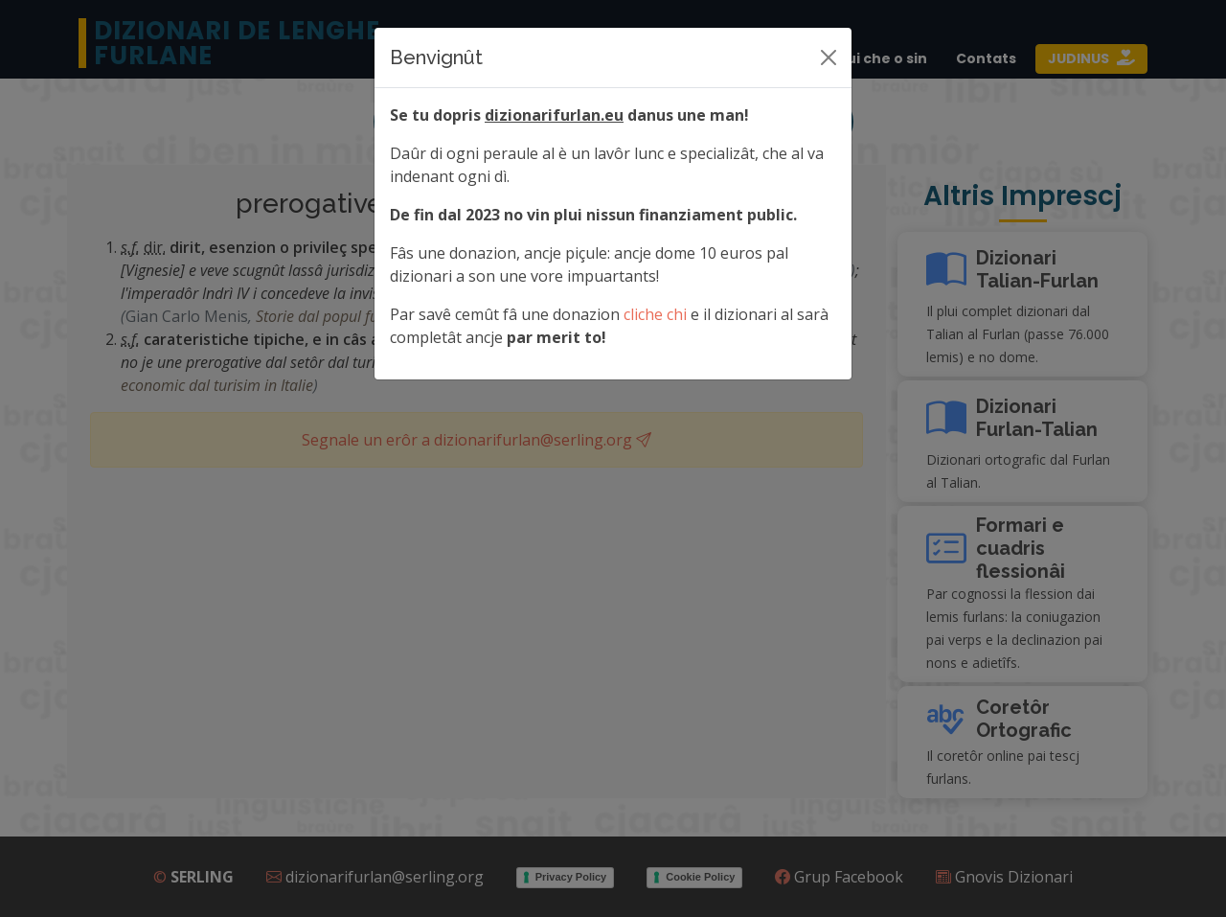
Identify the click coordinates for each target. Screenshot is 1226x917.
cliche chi (655, 314)
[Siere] (828, 57)
